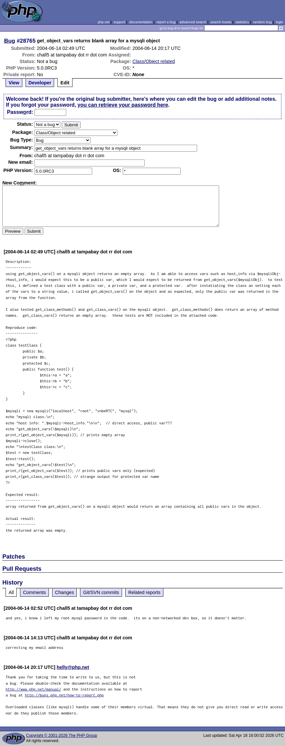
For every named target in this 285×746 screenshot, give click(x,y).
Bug (9, 40)
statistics (242, 22)
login (279, 22)
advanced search (192, 22)
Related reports (144, 592)
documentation (141, 22)
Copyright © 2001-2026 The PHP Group (61, 735)
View (14, 82)
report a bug (165, 22)
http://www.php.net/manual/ (33, 689)
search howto (220, 22)
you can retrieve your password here (122, 105)
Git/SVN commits (101, 592)
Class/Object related (153, 61)
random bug (262, 22)
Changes (64, 592)
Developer (40, 82)
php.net (104, 22)
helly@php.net (73, 667)
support (119, 22)
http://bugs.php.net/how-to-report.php (64, 695)
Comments (34, 592)
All (11, 592)
